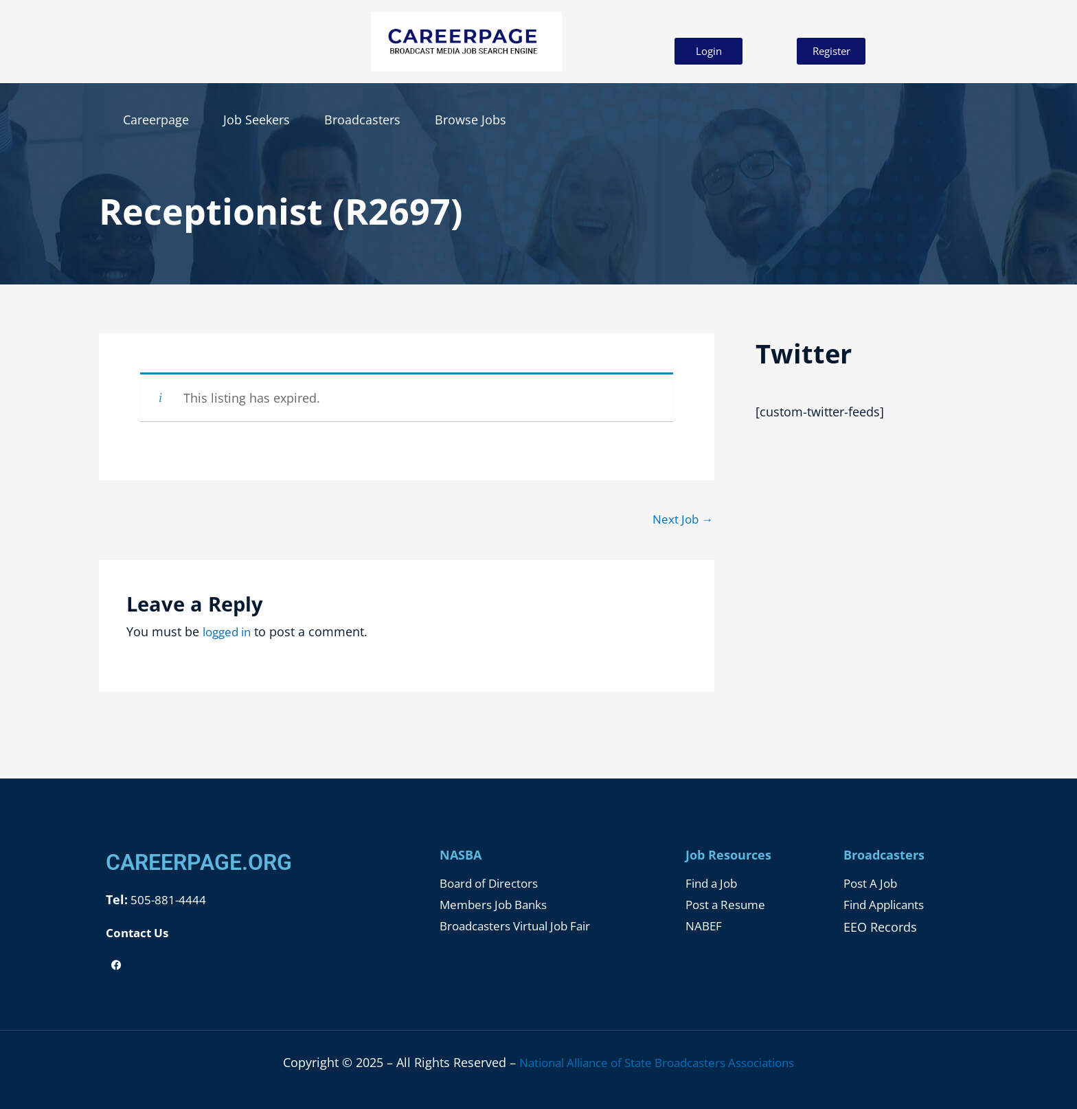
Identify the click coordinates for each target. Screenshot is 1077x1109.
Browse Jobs (470, 119)
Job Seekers (256, 119)
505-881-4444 (168, 901)
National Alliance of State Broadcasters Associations (657, 1062)
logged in (229, 633)
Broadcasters (362, 119)
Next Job (680, 519)
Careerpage (156, 119)
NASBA (460, 856)
